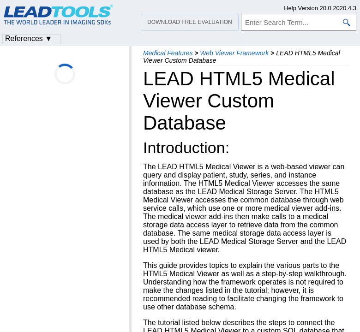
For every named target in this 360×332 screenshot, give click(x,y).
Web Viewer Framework (234, 53)
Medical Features (167, 53)
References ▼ (28, 38)
